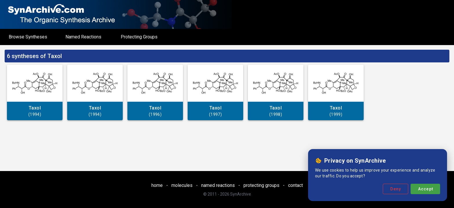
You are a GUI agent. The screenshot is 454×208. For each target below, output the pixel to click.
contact (295, 185)
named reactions (218, 185)
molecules (182, 185)
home (157, 185)
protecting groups (261, 185)
